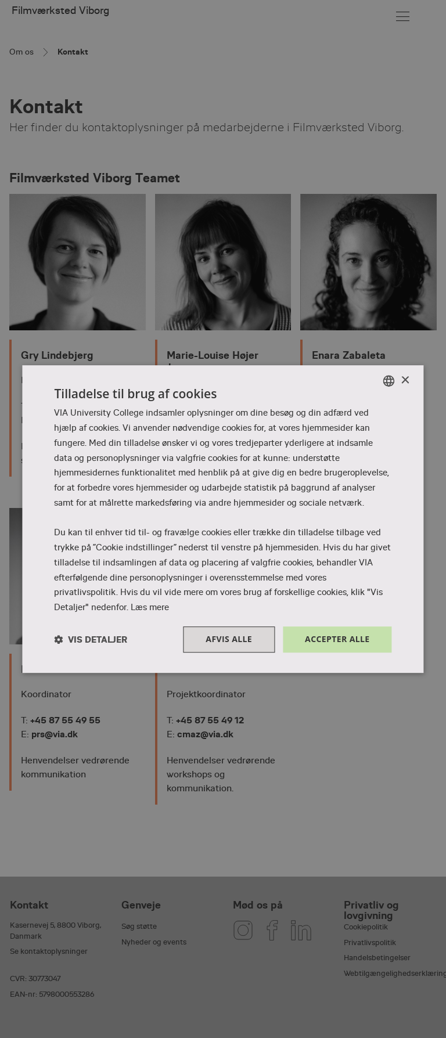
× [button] (405, 380)
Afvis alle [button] (229, 638)
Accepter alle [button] (337, 638)
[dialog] (223, 519)
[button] (90, 639)
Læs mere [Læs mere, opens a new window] (150, 607)
